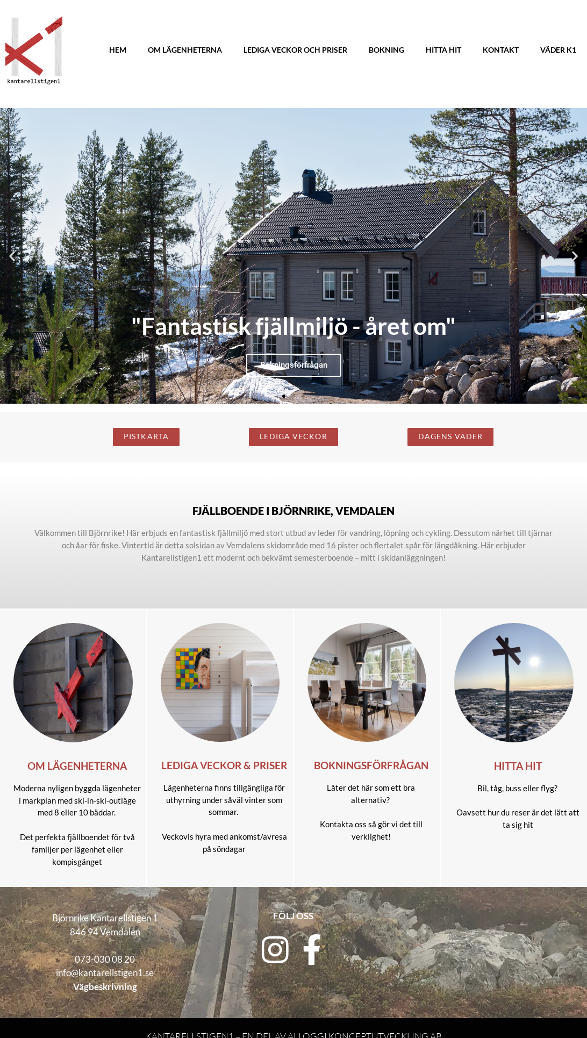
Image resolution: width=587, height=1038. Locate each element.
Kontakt (501, 50)
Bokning (386, 50)
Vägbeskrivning (105, 986)
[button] (12, 256)
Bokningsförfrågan (371, 765)
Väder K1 (558, 50)
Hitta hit (443, 50)
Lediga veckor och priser (295, 50)
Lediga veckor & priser (224, 765)
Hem (117, 50)
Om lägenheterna (185, 50)
